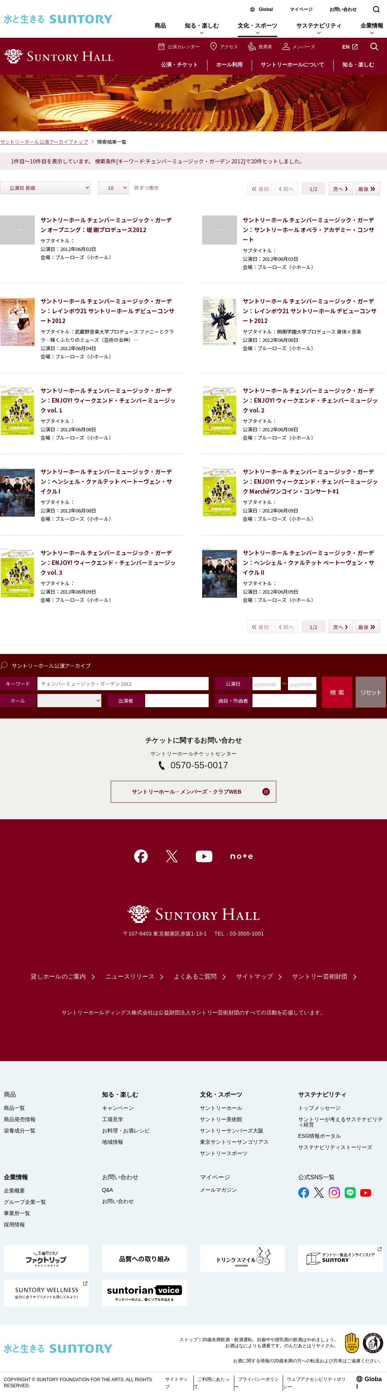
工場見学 (112, 1119)
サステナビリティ (319, 25)
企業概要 (14, 1191)
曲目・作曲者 (233, 700)
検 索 (337, 692)
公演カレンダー (184, 46)
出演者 (125, 700)
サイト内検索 (374, 47)
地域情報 (112, 1142)
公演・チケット (179, 65)
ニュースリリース (130, 976)
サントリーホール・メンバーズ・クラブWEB (204, 788)
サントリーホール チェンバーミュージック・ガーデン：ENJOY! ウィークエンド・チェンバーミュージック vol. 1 (108, 400)
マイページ (301, 9)
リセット (370, 692)
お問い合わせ (343, 9)
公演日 (233, 683)
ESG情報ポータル (319, 1136)
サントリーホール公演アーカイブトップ (44, 141)
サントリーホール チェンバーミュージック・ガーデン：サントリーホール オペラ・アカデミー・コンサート (308, 229)
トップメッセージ (319, 1108)
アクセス (229, 46)
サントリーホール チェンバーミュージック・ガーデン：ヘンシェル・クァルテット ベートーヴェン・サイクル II (308, 562)
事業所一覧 (17, 1213)
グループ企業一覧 (25, 1202)
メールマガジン (218, 1190)
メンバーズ (304, 46)
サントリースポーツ (224, 1153)
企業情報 (372, 25)
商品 (160, 25)
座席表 (265, 46)
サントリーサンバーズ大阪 (231, 1131)
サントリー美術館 (221, 1119)
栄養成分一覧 (20, 1131)
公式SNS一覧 (316, 1177)
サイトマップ (254, 976)
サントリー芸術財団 (319, 976)
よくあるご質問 (195, 976)
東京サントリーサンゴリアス (234, 1142)
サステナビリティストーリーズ (335, 1147)
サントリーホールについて (292, 65)
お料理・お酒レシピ (126, 1131)
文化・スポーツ (257, 25)
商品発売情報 (20, 1119)
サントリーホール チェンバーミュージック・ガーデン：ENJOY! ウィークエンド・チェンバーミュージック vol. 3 (108, 562)
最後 (367, 188)
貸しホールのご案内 (58, 976)
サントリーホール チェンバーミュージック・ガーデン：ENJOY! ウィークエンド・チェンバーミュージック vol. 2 (310, 400)
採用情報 (14, 1225)
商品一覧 (14, 1108)
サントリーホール (221, 1108)
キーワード (18, 683)
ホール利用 (229, 65)
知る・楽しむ (202, 25)
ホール (18, 700)
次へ (340, 188)
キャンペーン (118, 1108)
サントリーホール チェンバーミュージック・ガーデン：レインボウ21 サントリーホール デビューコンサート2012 (107, 311)
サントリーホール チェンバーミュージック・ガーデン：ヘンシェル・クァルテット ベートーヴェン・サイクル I (106, 481)
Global (266, 9)
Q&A (107, 1190)
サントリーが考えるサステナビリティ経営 (340, 1122)
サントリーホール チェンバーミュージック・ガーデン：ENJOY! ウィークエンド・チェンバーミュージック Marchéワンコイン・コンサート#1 (310, 481)
